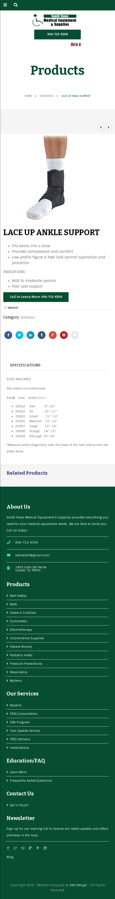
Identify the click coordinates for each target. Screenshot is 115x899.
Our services (23, 694)
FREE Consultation (23, 714)
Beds (13, 604)
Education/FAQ (26, 761)
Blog (10, 857)
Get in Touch (19, 805)
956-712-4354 (57, 34)
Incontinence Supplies (27, 638)
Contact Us (20, 794)
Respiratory (18, 672)
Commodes (18, 621)
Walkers (16, 681)
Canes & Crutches (23, 613)
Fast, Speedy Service (25, 731)
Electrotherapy (21, 630)
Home (28, 96)
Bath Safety (18, 596)
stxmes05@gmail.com (32, 555)
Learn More (18, 772)
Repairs (15, 705)
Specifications (25, 365)
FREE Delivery (20, 739)
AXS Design (78, 885)
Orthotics (47, 96)
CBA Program (20, 722)
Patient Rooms (21, 647)
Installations (19, 748)
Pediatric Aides (21, 655)
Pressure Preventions (26, 664)
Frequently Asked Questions (31, 781)
